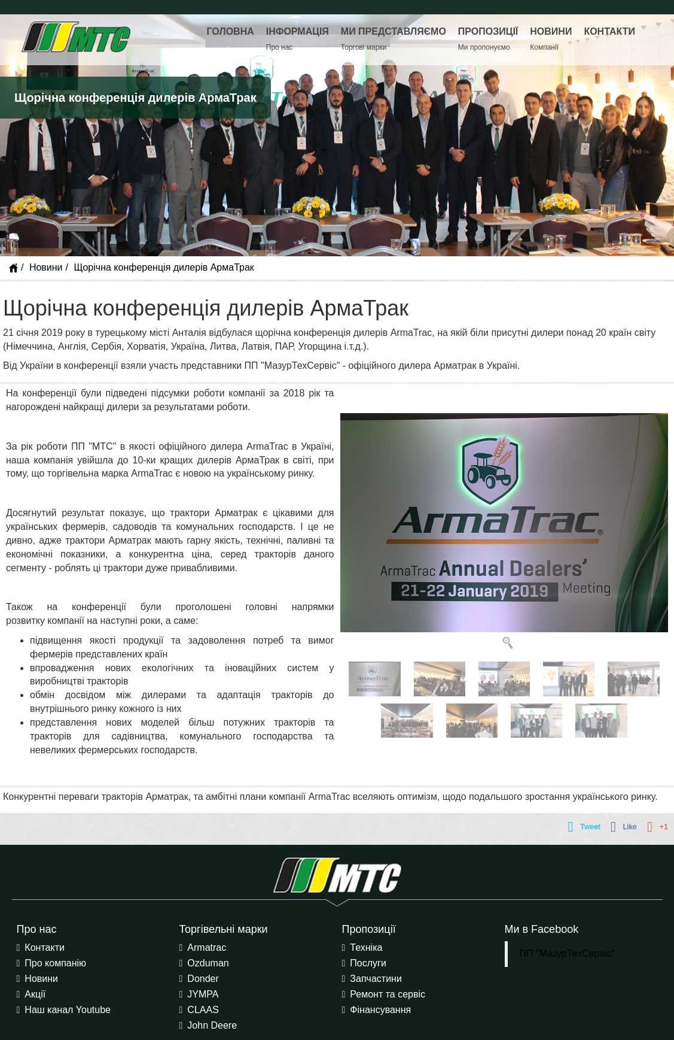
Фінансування (380, 1010)
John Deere (212, 1025)
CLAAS (202, 1010)
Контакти (45, 947)
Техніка (366, 947)
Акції (35, 994)
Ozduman (207, 963)
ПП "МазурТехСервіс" (567, 953)
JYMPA (202, 994)
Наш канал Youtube (68, 1010)
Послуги (368, 963)
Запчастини (376, 979)
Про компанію (55, 963)
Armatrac (206, 947)
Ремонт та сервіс (387, 994)
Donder (202, 979)
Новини (46, 267)
